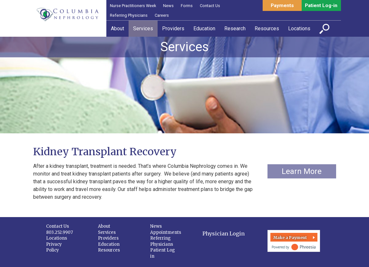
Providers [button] (173, 28)
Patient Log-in (321, 5)
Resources (109, 250)
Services (107, 232)
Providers (108, 238)
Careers (162, 15)
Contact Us (210, 5)
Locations (56, 238)
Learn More (302, 171)
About (104, 226)
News (168, 5)
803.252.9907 (59, 232)
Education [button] (204, 28)
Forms (187, 5)
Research (235, 28)
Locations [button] (299, 28)
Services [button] (143, 28)
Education (109, 244)
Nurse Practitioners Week (133, 5)
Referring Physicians (129, 15)
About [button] (117, 28)
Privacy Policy (54, 247)
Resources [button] (267, 28)
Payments (282, 5)
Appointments (165, 232)
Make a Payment (290, 237)
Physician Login (223, 233)
